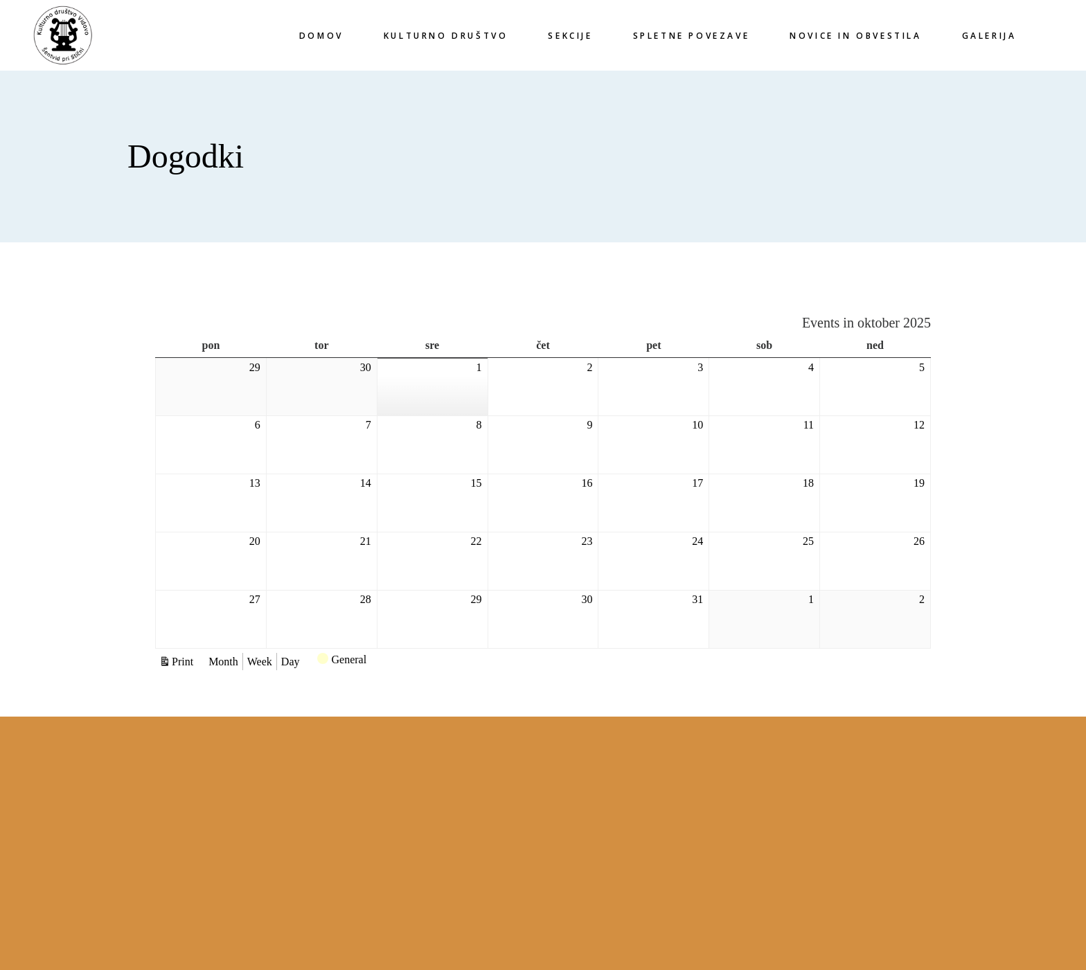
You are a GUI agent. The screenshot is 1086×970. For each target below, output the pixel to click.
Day (290, 661)
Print (184, 661)
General (341, 661)
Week (259, 661)
